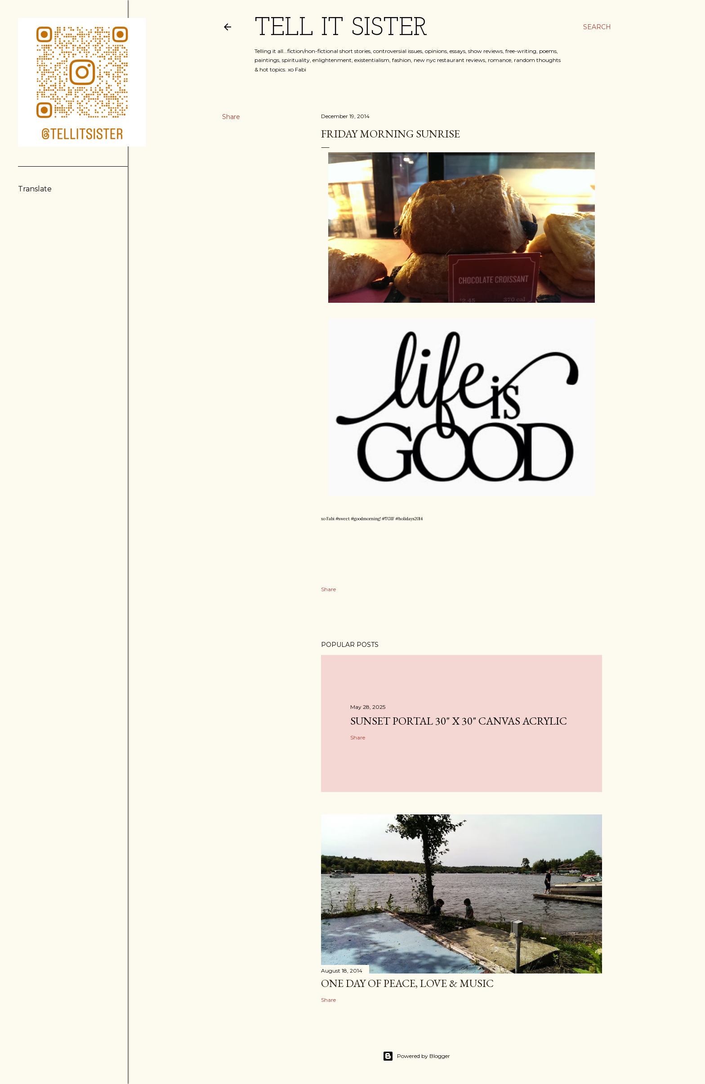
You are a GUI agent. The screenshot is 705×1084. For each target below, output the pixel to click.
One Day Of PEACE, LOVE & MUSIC (407, 983)
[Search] (597, 27)
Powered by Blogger (416, 1056)
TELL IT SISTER (341, 28)
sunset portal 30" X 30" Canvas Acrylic (458, 721)
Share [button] (231, 117)
